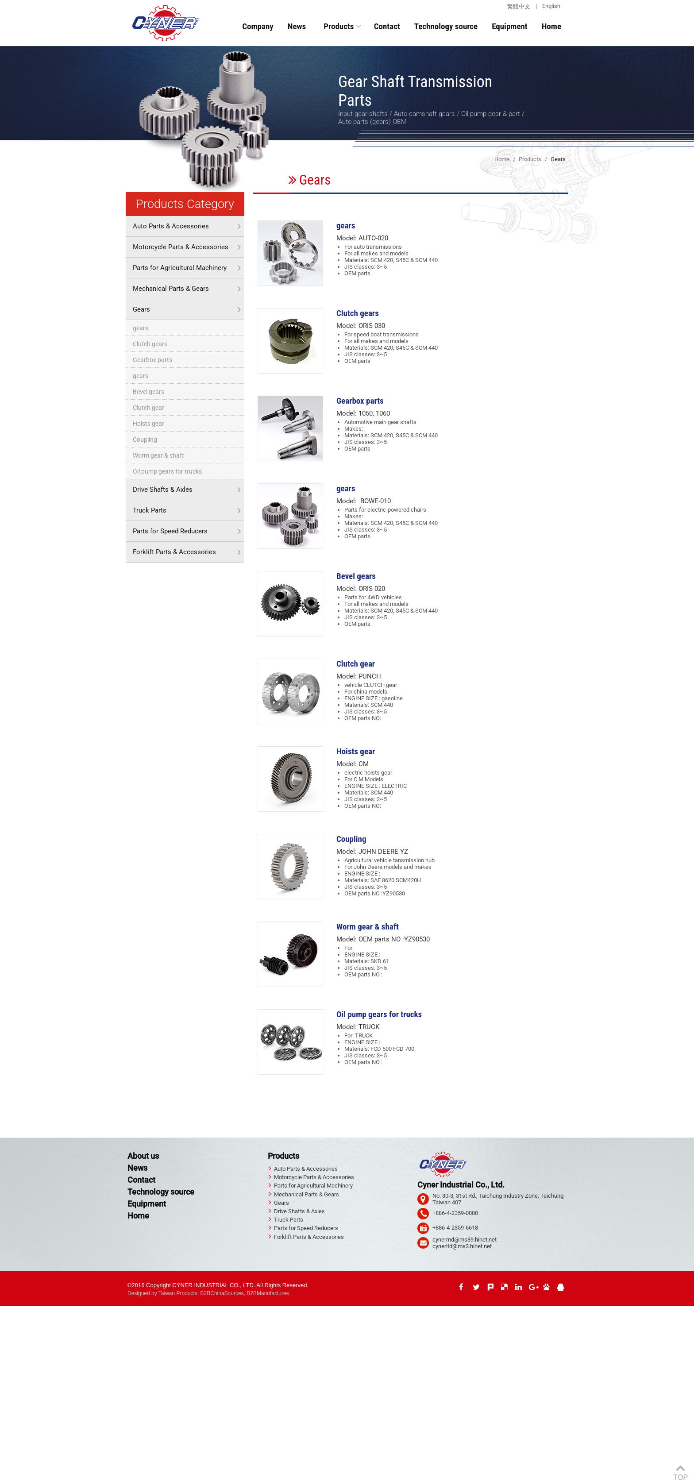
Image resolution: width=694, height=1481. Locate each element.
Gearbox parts (152, 359)
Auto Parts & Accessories (171, 226)
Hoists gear (148, 423)
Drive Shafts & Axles (163, 490)
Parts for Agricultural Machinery (180, 268)
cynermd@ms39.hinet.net (464, 1239)
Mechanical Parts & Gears (171, 289)
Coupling (145, 439)
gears (140, 328)
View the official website (64, 1395)
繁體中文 (518, 6)
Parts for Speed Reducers (170, 531)
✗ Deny (9, 1329)
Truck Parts (149, 510)
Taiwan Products (177, 1293)
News (297, 26)
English (551, 6)
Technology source (446, 26)
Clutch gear (148, 407)
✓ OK (202, 1477)
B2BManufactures (268, 1293)
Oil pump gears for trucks (167, 471)
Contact (387, 26)
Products (339, 26)
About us (143, 1156)
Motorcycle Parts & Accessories (180, 247)
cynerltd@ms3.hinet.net (462, 1246)
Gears (141, 309)
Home (551, 26)
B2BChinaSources (222, 1293)
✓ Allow (10, 1322)
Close (7, 1309)
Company (258, 26)
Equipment (510, 26)
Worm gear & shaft (158, 455)
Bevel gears (148, 391)
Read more (16, 1395)
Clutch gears (150, 343)
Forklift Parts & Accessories (174, 552)
